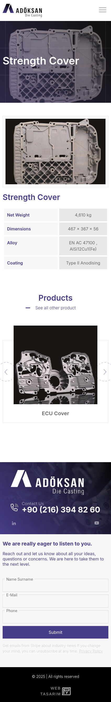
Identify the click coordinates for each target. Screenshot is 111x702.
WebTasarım (50, 691)
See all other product (55, 307)
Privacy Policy (91, 651)
